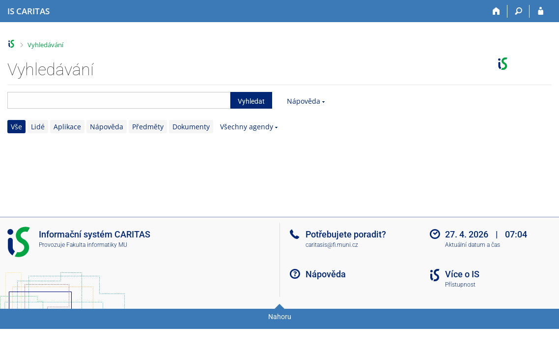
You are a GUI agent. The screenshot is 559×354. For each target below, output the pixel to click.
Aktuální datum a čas (472, 244)
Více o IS (462, 274)
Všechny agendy (246, 126)
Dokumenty (191, 126)
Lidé (38, 126)
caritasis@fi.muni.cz (332, 244)
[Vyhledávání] (518, 11)
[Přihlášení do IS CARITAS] (541, 11)
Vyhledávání (45, 44)
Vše (16, 126)
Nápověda (303, 101)
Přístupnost (460, 284)
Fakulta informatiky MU (96, 244)
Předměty (148, 126)
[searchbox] (118, 100)
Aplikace (67, 126)
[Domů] (496, 11)
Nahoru (279, 317)
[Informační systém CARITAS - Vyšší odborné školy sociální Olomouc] (28, 11)
